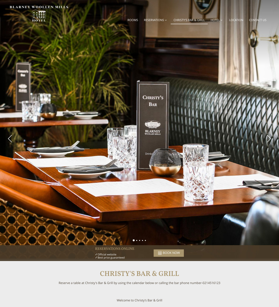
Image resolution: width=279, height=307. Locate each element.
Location (236, 20)
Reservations (156, 20)
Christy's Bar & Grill (189, 20)
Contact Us (257, 20)
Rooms (132, 20)
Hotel (217, 20)
